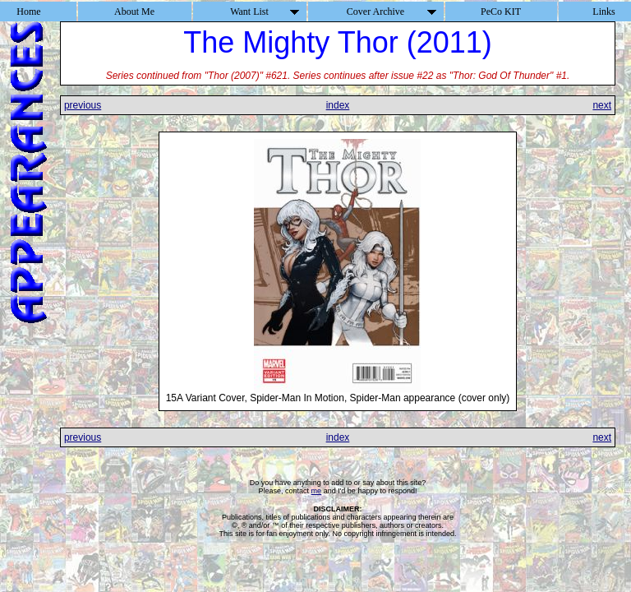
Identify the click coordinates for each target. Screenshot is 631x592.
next (601, 105)
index (338, 105)
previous (82, 105)
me (316, 491)
